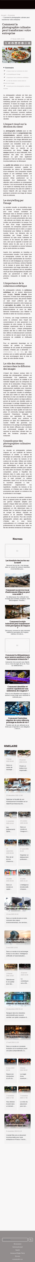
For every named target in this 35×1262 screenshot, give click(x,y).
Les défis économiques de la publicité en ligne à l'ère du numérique (18, 1037)
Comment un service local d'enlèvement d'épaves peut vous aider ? (17, 592)
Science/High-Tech (17, 1253)
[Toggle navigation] (4, 4)
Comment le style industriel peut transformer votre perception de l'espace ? (17, 625)
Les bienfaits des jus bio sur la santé (17, 562)
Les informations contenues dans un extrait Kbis (15, 1126)
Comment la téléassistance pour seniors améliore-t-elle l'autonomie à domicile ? (17, 657)
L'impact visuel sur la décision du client (16, 71)
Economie (11, 15)
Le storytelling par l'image (13, 74)
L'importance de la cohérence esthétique (17, 77)
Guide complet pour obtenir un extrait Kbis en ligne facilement (18, 1003)
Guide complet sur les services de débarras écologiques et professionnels (17, 910)
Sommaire (9, 68)
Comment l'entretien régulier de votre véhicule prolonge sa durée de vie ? (17, 720)
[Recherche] (15, 1240)
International (17, 1247)
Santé (17, 1250)
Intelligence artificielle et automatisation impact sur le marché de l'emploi (18, 943)
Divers (17, 1256)
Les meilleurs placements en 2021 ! (12, 1091)
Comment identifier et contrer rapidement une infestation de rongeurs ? (17, 689)
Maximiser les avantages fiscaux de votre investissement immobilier (17, 791)
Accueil (3, 15)
